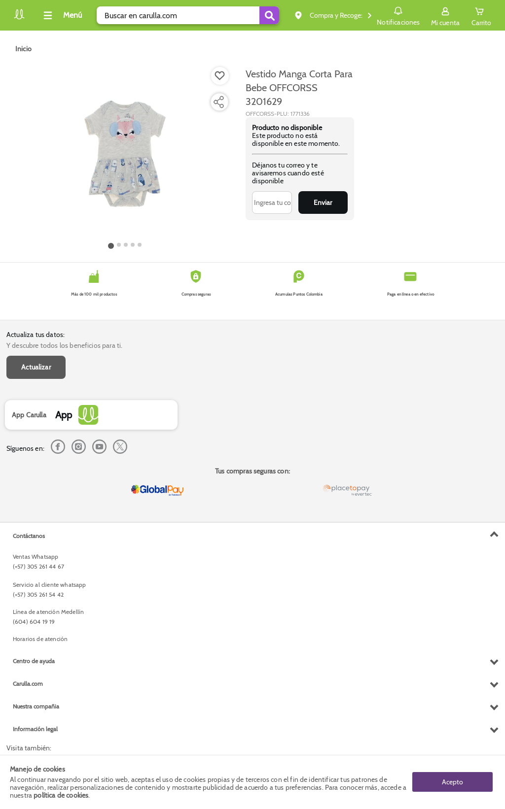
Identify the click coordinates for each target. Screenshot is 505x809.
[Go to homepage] (23, 48)
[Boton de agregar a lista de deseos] (220, 76)
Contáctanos (29, 535)
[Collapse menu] (61, 15)
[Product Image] (124, 153)
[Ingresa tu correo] (272, 202)
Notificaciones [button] (398, 14)
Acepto (452, 781)
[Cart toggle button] (481, 15)
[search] (188, 15)
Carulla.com (28, 683)
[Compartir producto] (218, 102)
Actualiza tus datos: (35, 334)
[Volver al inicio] (19, 18)
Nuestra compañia (36, 706)
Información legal (35, 729)
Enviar (323, 202)
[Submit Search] (269, 15)
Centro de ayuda (34, 661)
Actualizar (36, 367)
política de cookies (61, 795)
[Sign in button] (445, 15)
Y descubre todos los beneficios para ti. (64, 345)
